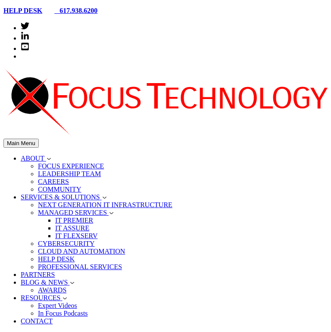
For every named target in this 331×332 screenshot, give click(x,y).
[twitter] (25, 27)
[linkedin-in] (25, 38)
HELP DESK (22, 10)
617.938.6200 (72, 10)
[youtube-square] (25, 48)
